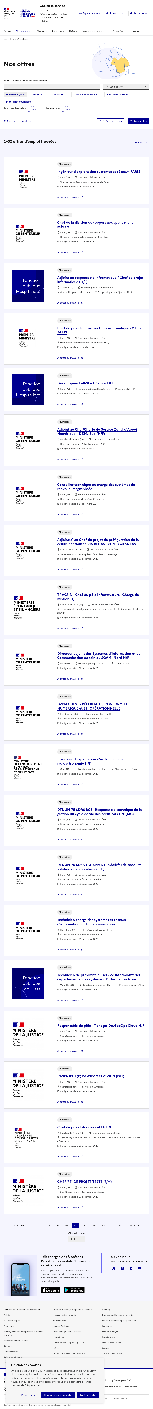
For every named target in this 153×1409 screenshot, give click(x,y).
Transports (107, 1358)
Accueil (7, 31)
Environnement (59, 1320)
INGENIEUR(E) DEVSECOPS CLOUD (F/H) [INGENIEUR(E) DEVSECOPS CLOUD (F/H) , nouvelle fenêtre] (90, 1076)
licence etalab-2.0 (63, 1405)
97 (49, 1225)
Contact (105, 1398)
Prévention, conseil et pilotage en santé (119, 1320)
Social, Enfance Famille (112, 1353)
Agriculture (9, 1326)
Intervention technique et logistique (68, 1342)
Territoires (133, 31)
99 (66, 1225)
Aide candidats (117, 13)
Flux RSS (141, 142)
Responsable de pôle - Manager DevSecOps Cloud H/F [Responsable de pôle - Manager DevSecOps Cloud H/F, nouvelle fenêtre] (100, 1025)
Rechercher (140, 121)
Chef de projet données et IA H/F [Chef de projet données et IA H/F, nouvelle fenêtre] (84, 1127)
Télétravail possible (15, 108)
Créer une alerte (112, 121)
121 (120, 1225)
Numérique (107, 1309)
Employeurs (58, 31)
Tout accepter (88, 1395)
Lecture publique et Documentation (69, 1353)
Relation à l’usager (110, 1331)
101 (84, 1225)
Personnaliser (28, 1395)
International (58, 1337)
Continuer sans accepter (58, 1395)
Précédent (22, 1225)
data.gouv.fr (130, 1386)
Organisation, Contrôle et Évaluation (118, 1315)
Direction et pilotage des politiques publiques (73, 1309)
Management (52, 108)
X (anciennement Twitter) (114, 1268)
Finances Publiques (61, 1326)
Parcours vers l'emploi (93, 31)
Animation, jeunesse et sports (16, 1340)
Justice (56, 1348)
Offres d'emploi (24, 31)
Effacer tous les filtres (19, 121)
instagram (122, 1268)
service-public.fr (109, 1386)
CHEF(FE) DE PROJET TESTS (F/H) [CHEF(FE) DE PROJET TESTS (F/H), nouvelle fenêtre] (84, 1181)
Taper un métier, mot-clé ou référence (25, 80)
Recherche (107, 1326)
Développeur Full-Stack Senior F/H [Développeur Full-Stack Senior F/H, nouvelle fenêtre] (85, 383)
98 (58, 1225)
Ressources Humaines (111, 1342)
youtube (139, 1268)
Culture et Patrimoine (13, 1357)
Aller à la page (76, 1233)
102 (94, 1225)
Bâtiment (8, 1346)
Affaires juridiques (12, 1320)
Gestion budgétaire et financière (67, 1331)
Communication (11, 1351)
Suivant (132, 1225)
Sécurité (105, 1348)
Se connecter (141, 13)
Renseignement (108, 1337)
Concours (42, 31)
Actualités (118, 31)
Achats (7, 1315)
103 (103, 1225)
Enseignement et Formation (65, 1315)
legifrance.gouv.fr (119, 1380)
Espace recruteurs (92, 13)
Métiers (73, 31)
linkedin (131, 1268)
